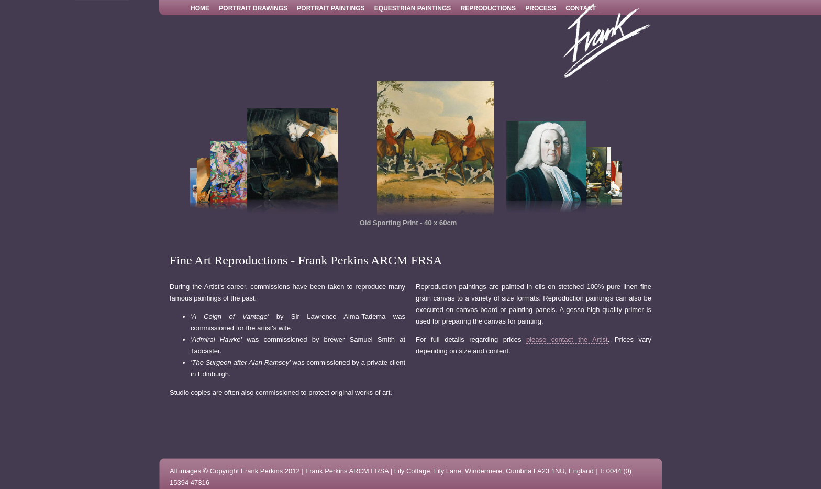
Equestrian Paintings (412, 8)
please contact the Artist (567, 339)
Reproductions (488, 8)
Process (540, 8)
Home (200, 8)
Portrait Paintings (330, 8)
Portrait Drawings (253, 8)
